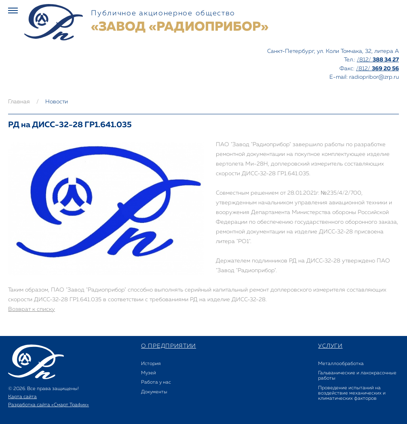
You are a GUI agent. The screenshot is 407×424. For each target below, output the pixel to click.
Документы (154, 392)
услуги (330, 346)
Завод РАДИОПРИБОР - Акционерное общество (53, 22)
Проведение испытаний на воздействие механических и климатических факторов (352, 393)
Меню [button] (13, 10)
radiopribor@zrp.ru (374, 77)
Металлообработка (341, 363)
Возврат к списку (31, 309)
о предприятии (168, 346)
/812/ (378, 60)
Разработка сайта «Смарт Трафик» (48, 405)
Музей (148, 373)
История (150, 363)
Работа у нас (156, 382)
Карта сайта (22, 397)
